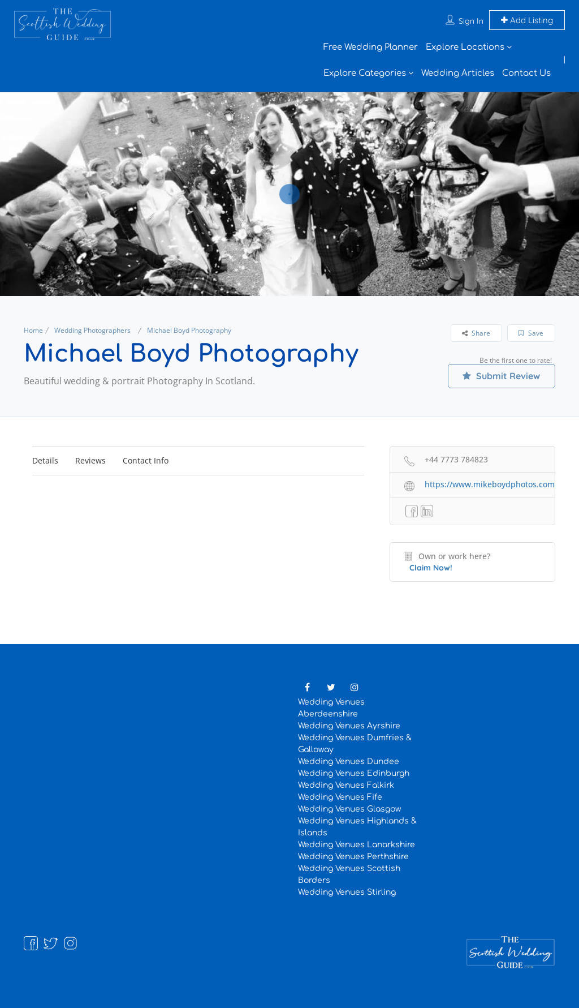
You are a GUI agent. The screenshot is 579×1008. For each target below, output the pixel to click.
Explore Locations (465, 47)
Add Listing (527, 20)
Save (530, 333)
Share (476, 333)
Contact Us (526, 73)
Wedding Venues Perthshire (353, 856)
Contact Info (145, 460)
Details (45, 460)
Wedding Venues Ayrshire (349, 726)
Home (33, 330)
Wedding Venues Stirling (347, 892)
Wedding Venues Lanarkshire (356, 844)
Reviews (90, 460)
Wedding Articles (457, 73)
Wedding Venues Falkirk (346, 785)
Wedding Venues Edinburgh (353, 773)
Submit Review (501, 375)
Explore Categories (364, 73)
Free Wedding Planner (370, 47)
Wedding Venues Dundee (348, 761)
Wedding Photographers (92, 330)
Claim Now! (430, 568)
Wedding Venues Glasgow (349, 809)
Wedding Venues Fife (340, 797)
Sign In (471, 21)
